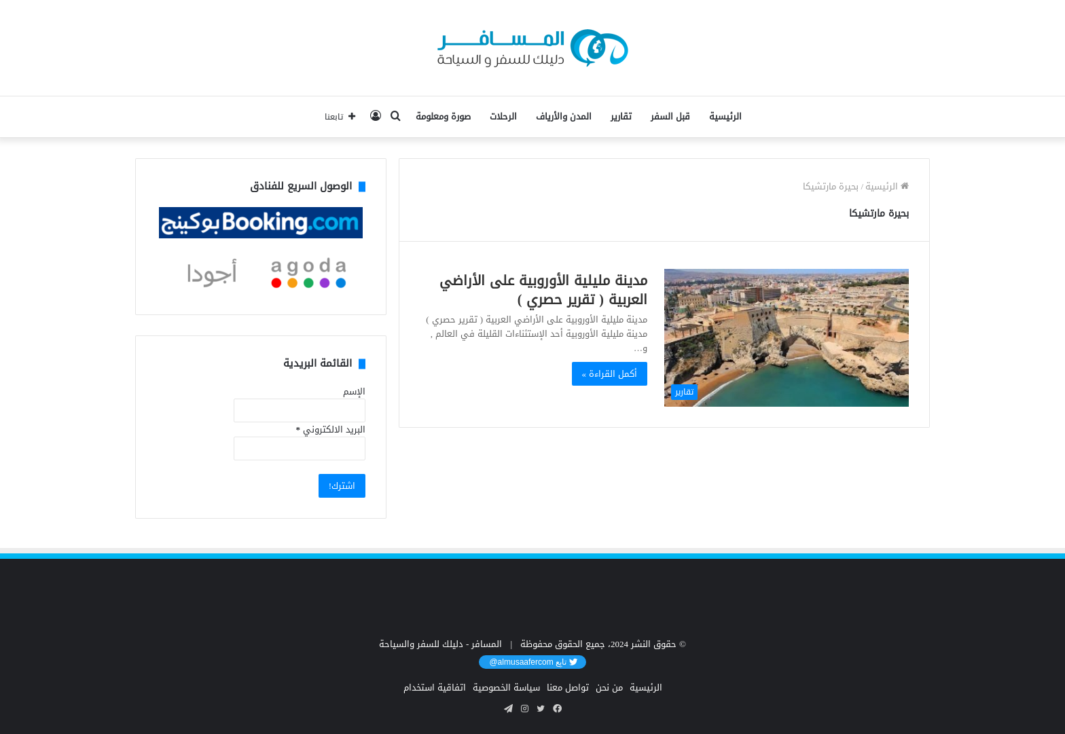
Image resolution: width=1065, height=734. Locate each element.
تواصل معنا (568, 687)
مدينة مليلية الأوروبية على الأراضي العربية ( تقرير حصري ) (543, 290)
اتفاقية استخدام (434, 687)
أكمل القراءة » (610, 373)
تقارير (621, 116)
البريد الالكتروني (330, 429)
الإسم (354, 391)
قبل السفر (670, 116)
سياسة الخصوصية (506, 687)
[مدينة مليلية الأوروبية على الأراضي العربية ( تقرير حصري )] (786, 338)
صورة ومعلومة (443, 116)
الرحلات (503, 116)
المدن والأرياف (564, 116)
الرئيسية (725, 116)
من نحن (609, 687)
